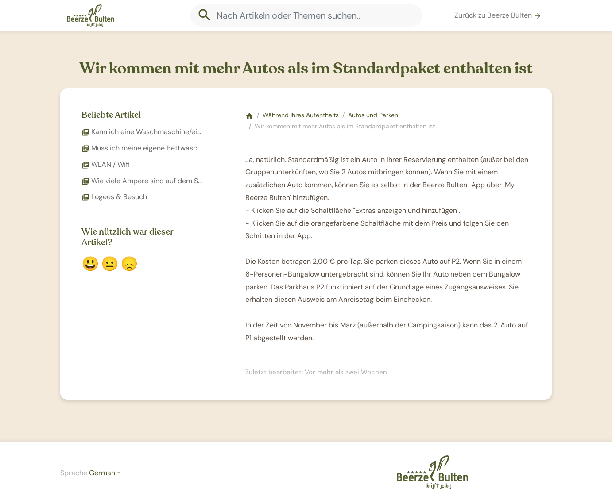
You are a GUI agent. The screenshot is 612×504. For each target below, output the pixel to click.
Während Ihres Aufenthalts (301, 115)
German (102, 472)
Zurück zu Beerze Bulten (498, 15)
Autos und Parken (373, 115)
